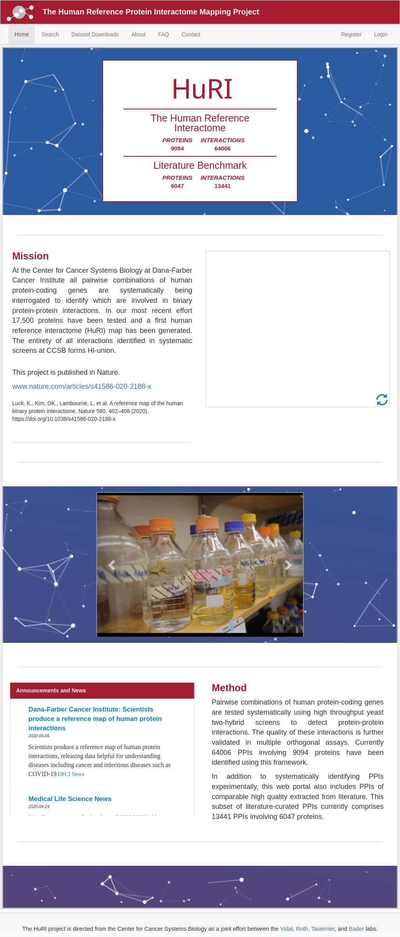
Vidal (286, 929)
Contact (191, 34)
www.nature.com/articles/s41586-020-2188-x (81, 386)
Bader (356, 929)
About (138, 34)
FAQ (163, 34)
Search (50, 34)
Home (21, 34)
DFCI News (71, 774)
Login (381, 34)
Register (351, 34)
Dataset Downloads (95, 34)
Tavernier (322, 929)
